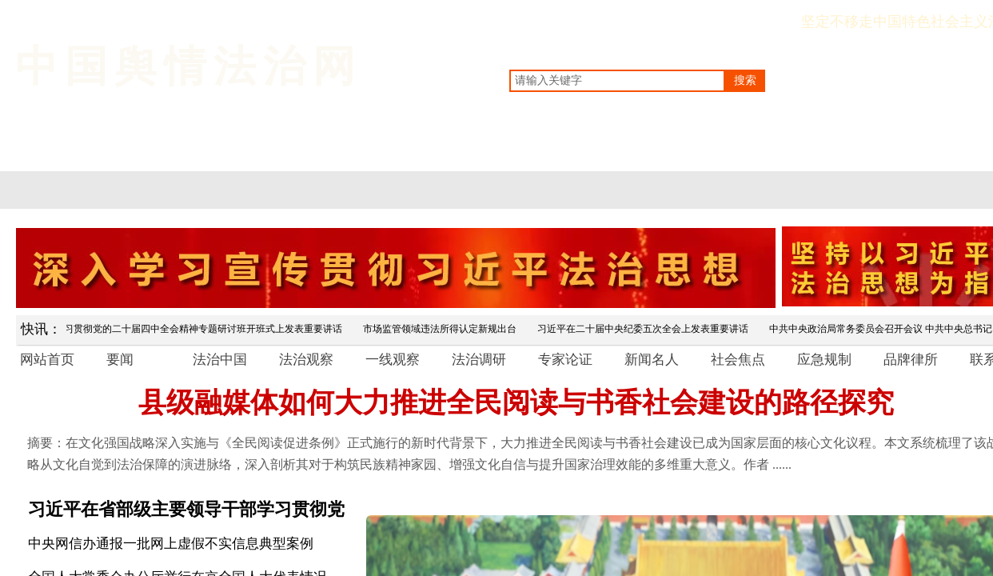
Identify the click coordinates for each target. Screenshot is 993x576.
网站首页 (47, 359)
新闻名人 (651, 359)
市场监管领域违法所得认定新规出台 (443, 328)
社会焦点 (738, 359)
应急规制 (824, 359)
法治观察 (306, 359)
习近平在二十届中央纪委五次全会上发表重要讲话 (646, 328)
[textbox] (617, 81)
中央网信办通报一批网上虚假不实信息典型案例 (170, 543)
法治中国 (220, 359)
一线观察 (392, 359)
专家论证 (565, 359)
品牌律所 (910, 359)
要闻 (120, 359)
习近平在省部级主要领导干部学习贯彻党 (186, 509)
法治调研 (479, 359)
